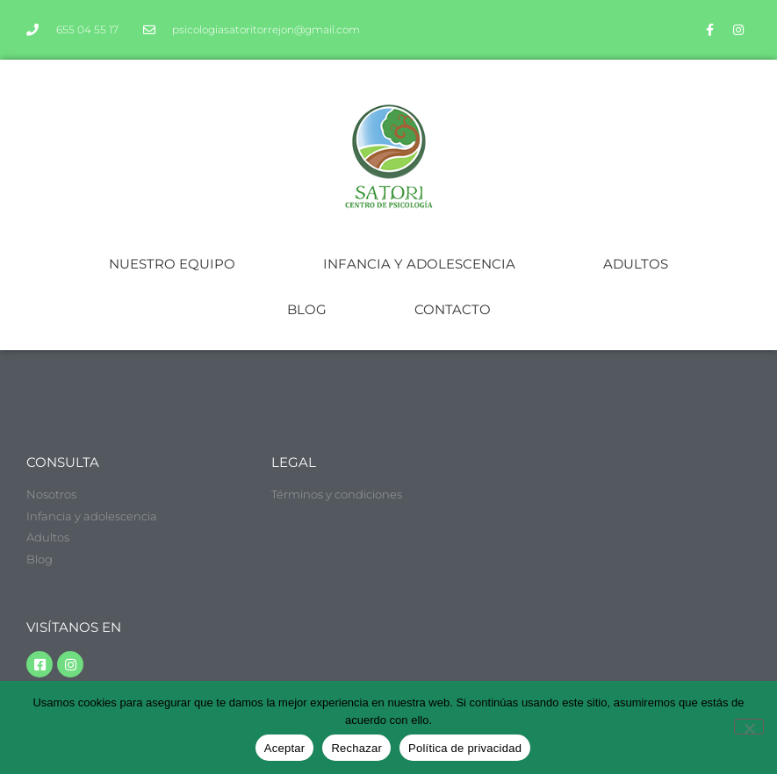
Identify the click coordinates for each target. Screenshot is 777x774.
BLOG (307, 309)
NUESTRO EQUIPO (172, 263)
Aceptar (285, 748)
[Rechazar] (749, 727)
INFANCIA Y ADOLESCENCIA (419, 263)
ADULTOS (635, 263)
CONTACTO (452, 309)
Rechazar (356, 748)
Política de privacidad (465, 748)
